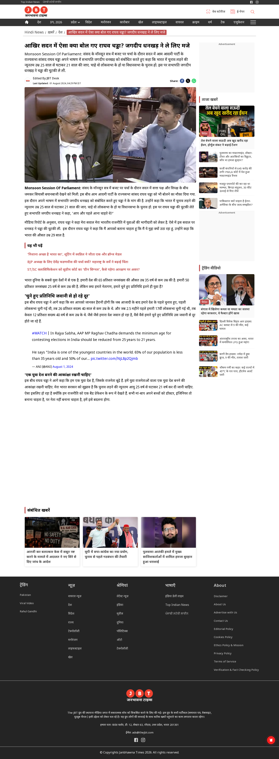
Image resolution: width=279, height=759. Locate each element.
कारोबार (124, 22)
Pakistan (25, 595)
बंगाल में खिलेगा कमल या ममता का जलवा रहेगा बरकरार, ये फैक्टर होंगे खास (225, 312)
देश (39, 22)
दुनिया (120, 623)
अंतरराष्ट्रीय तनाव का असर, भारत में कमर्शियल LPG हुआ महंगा (237, 340)
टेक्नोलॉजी (73, 631)
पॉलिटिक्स (122, 631)
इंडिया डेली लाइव (174, 596)
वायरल (180, 22)
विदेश (88, 22)
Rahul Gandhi (28, 611)
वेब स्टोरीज (218, 12)
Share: (174, 81)
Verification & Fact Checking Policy (236, 670)
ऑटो (119, 640)
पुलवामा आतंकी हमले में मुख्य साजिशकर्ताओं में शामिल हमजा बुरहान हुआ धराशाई (167, 557)
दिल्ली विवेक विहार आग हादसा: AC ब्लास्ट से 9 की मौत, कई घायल (236, 325)
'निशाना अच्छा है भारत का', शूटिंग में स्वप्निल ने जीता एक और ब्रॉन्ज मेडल (74, 255)
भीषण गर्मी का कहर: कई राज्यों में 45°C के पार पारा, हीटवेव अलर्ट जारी (237, 371)
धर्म (210, 22)
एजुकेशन (239, 22)
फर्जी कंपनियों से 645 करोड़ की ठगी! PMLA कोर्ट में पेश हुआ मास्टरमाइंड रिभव (236, 172)
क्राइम (195, 22)
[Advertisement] (226, 238)
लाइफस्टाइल (75, 649)
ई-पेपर (240, 12)
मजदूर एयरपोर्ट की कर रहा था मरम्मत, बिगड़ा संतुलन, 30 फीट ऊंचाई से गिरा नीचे (235, 187)
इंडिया (120, 605)
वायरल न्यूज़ (74, 596)
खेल (140, 22)
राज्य (71, 623)
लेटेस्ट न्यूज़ (123, 596)
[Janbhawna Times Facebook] (251, 2)
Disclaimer (221, 596)
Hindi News (34, 32)
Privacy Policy (223, 653)
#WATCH (39, 333)
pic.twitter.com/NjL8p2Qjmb (114, 359)
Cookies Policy (223, 637)
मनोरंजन (106, 22)
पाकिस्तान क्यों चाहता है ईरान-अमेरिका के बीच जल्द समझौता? (236, 203)
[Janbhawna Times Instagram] (257, 2)
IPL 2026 (56, 22)
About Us (220, 604)
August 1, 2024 (63, 367)
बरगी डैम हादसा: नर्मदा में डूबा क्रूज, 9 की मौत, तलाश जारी (235, 356)
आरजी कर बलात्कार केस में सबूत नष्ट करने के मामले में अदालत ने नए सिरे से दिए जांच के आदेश (51, 557)
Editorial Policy (223, 629)
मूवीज (120, 614)
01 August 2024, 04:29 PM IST (57, 83)
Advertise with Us (225, 613)
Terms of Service (225, 662)
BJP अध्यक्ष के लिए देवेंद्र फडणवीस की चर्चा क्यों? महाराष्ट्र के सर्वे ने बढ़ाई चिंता (77, 262)
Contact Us (221, 621)
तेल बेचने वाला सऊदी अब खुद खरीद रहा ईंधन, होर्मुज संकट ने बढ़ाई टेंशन (224, 143)
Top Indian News (30, 2)
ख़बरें (51, 32)
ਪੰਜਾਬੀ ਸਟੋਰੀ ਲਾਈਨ (52, 2)
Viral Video (27, 603)
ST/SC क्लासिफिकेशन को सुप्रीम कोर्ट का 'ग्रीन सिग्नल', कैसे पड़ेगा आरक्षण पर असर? (83, 270)
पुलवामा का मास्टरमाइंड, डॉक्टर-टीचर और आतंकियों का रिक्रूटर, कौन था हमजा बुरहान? (236, 157)
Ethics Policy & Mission (228, 645)
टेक (223, 22)
